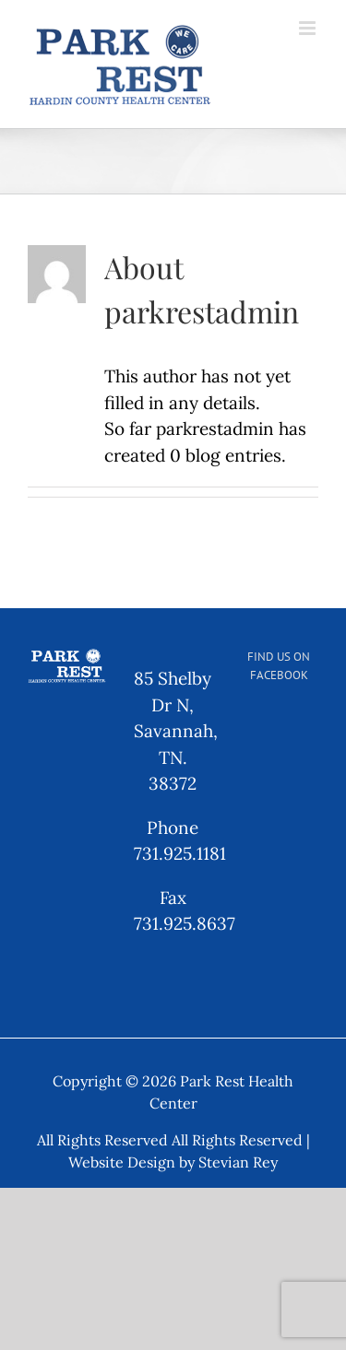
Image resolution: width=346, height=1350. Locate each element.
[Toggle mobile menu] (308, 28)
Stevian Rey (238, 1162)
